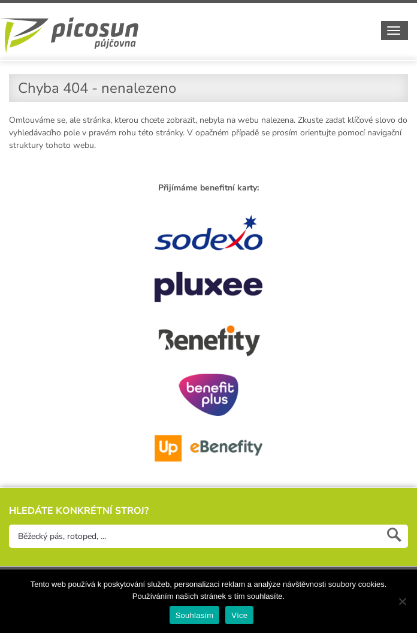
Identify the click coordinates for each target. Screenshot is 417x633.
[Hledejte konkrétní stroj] (208, 536)
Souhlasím (195, 615)
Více (239, 615)
